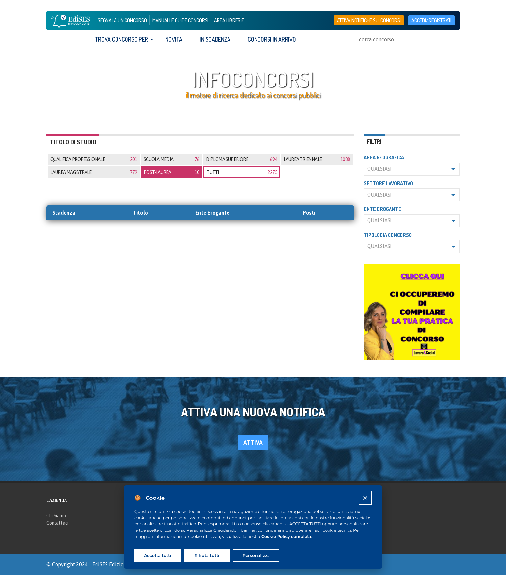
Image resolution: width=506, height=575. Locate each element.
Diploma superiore (241, 159)
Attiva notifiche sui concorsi (369, 20)
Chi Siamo (56, 515)
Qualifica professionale (93, 159)
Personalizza (200, 530)
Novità (173, 39)
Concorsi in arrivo (272, 39)
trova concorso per (121, 39)
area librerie (229, 20)
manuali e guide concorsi (180, 20)
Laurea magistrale (93, 172)
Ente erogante (382, 209)
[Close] (365, 497)
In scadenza (215, 39)
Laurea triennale (317, 159)
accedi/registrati (431, 20)
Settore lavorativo (388, 183)
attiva (253, 443)
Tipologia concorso (388, 235)
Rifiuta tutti (206, 555)
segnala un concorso (122, 20)
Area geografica (384, 157)
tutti (242, 172)
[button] (412, 169)
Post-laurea (171, 172)
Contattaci (57, 523)
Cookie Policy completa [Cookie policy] (286, 536)
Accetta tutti (157, 555)
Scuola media (171, 159)
